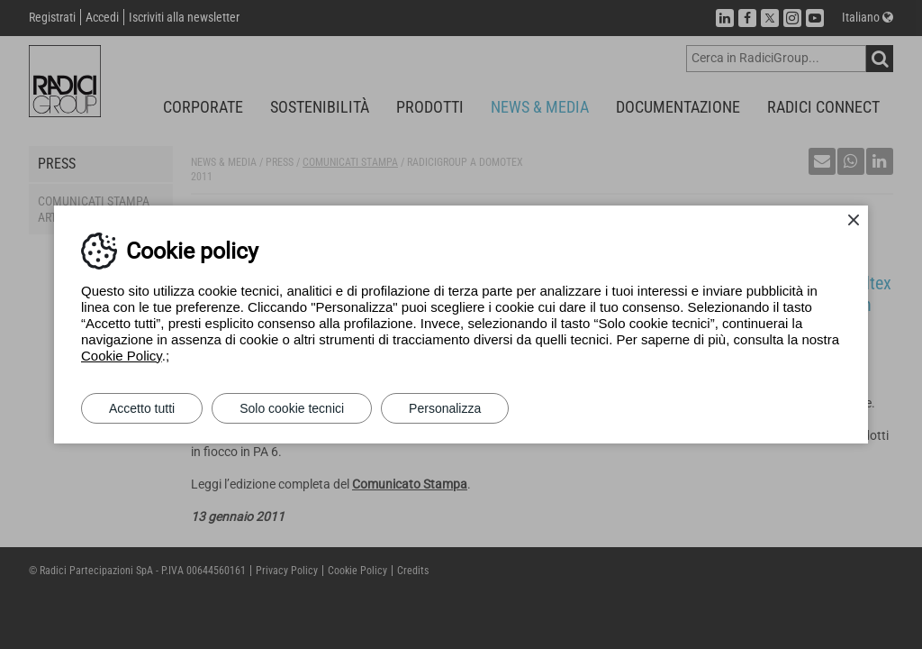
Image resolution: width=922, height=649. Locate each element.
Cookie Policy (121, 355)
